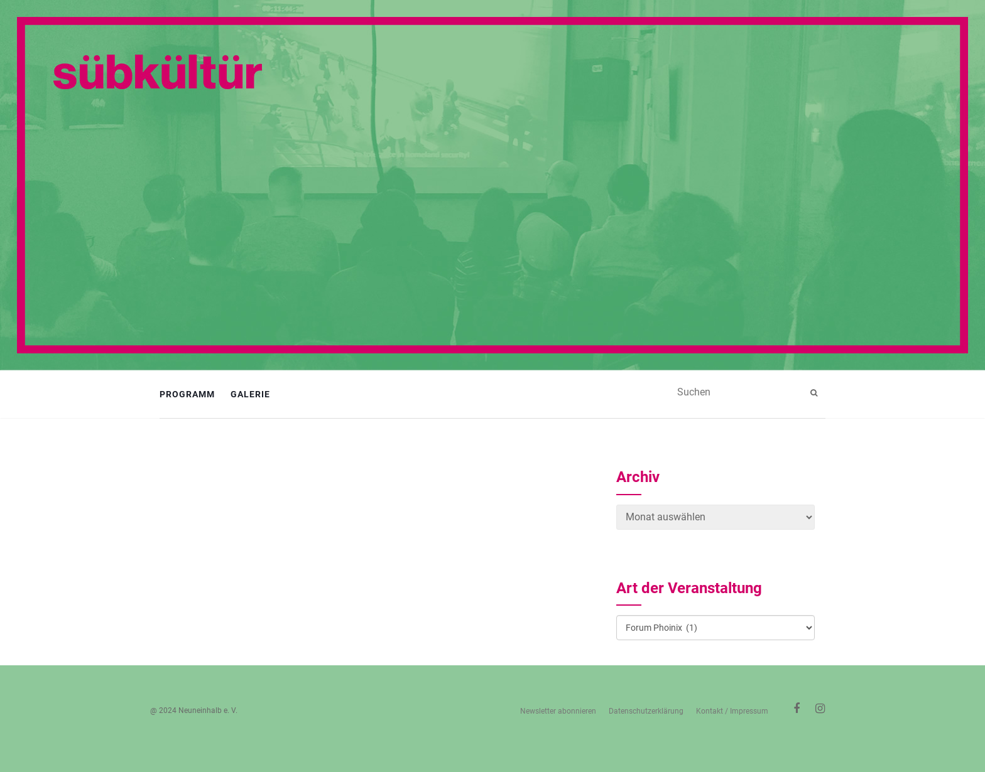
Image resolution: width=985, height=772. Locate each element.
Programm (187, 394)
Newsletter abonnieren (558, 711)
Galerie (250, 394)
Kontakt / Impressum (732, 711)
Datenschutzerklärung (646, 711)
